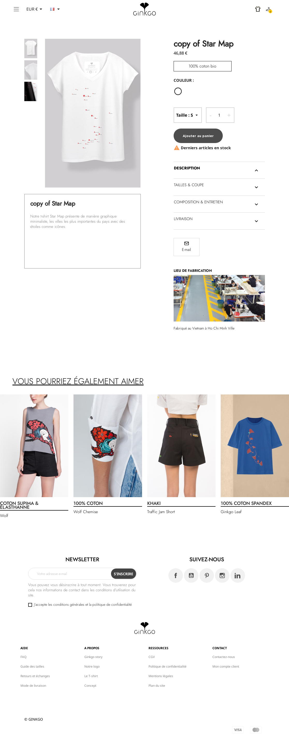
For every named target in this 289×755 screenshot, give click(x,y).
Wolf (4, 515)
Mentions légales (161, 676)
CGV (152, 657)
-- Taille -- (188, 115)
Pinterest (206, 575)
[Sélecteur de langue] (56, 9)
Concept (90, 685)
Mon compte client (225, 666)
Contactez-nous (223, 657)
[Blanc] (179, 92)
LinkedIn (237, 575)
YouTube (191, 575)
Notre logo (92, 666)
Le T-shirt (91, 676)
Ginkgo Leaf (231, 511)
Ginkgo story (93, 657)
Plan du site (157, 685)
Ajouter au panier (198, 136)
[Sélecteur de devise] (35, 9)
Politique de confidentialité (168, 666)
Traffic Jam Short (161, 511)
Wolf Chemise (85, 511)
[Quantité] (219, 115)
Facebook (175, 575)
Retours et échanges (35, 676)
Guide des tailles (32, 666)
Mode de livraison (33, 685)
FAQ (23, 657)
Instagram (222, 575)
